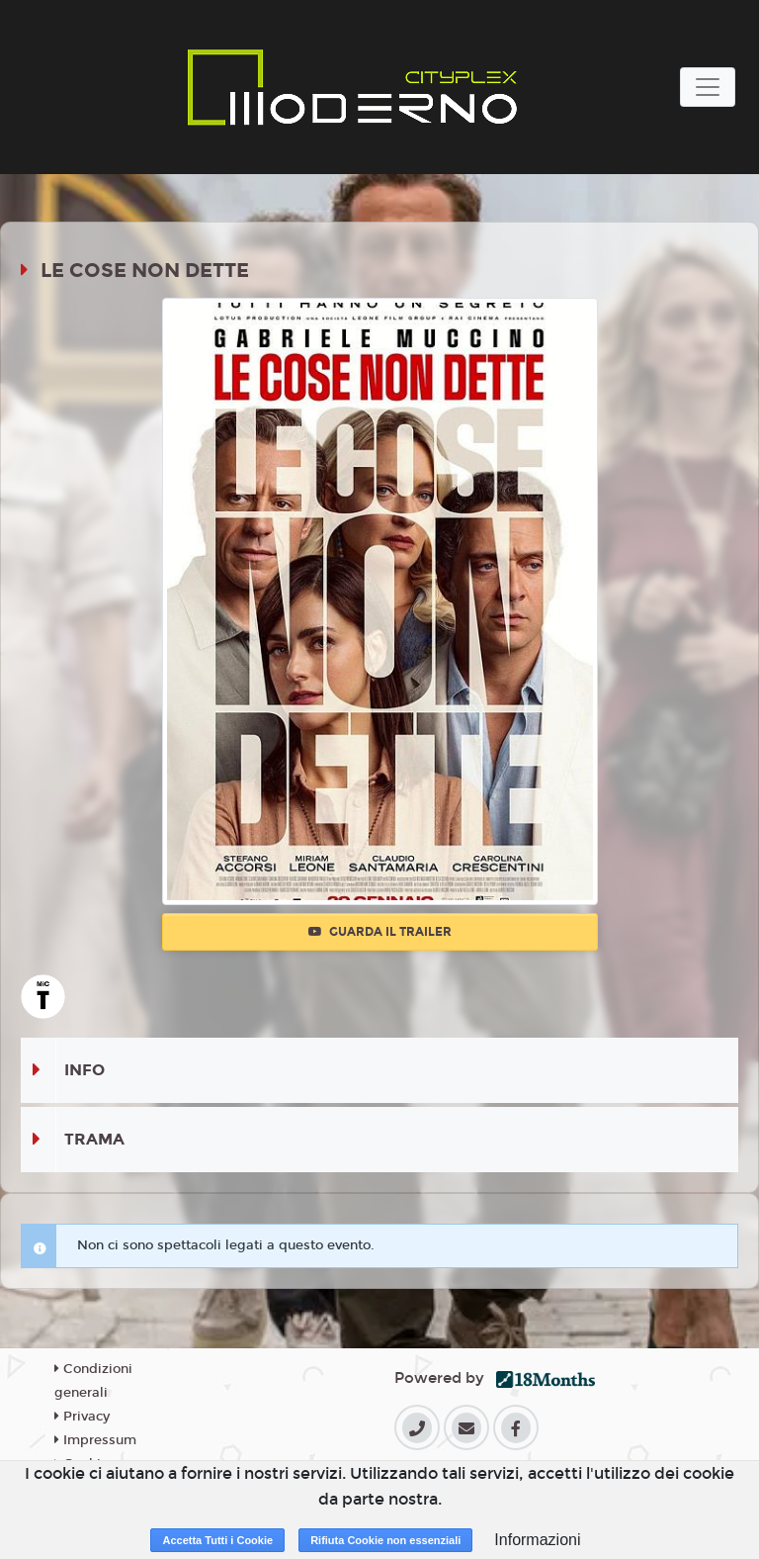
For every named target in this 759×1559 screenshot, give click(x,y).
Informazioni (537, 1539)
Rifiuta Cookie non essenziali (385, 1540)
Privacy (82, 1416)
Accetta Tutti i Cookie (217, 1540)
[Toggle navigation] (707, 87)
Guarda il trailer (380, 932)
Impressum (95, 1440)
